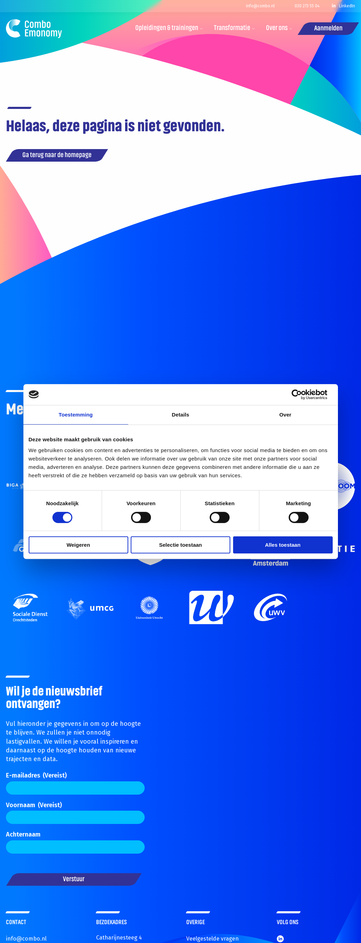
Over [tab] (285, 415)
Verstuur (74, 879)
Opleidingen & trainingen (169, 28)
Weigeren (78, 545)
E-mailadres (36, 775)
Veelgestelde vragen (212, 938)
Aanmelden (328, 28)
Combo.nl (34, 28)
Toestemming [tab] (76, 415)
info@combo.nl (26, 938)
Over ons (279, 28)
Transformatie (234, 28)
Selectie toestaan (180, 545)
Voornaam (34, 805)
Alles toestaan (283, 545)
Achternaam (23, 834)
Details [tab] (180, 415)
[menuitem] (166, 28)
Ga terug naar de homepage (57, 155)
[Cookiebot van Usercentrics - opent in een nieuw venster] (302, 394)
